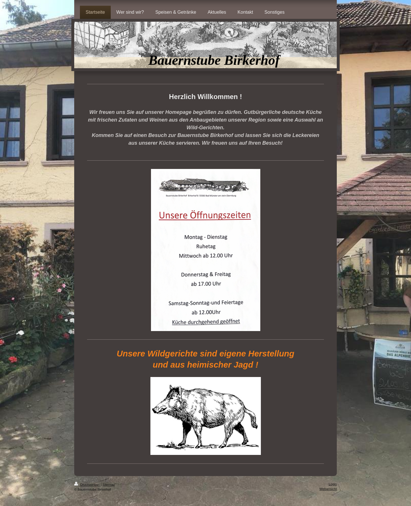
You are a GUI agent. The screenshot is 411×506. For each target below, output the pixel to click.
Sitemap (108, 484)
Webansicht (328, 489)
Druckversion (87, 484)
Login (333, 484)
